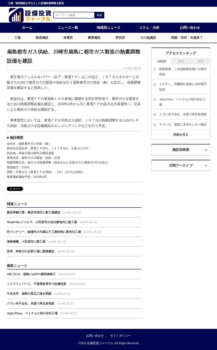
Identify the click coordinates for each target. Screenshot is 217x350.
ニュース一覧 (68, 27)
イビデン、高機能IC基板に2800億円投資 (183, 86)
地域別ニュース (108, 27)
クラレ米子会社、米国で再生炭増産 (30, 303)
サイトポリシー (120, 335)
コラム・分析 (149, 27)
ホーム (27, 27)
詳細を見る (180, 134)
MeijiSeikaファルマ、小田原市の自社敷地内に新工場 (42, 222)
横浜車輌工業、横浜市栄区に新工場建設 (33, 212)
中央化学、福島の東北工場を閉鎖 (29, 293)
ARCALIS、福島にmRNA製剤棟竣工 (31, 274)
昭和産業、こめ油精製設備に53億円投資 (183, 71)
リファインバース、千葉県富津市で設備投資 (36, 283)
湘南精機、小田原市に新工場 (26, 241)
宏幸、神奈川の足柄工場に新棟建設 (30, 251)
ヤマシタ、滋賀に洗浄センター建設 (183, 124)
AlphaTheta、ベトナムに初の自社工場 (32, 313)
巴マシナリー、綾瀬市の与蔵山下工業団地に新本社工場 (44, 231)
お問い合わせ (190, 27)
